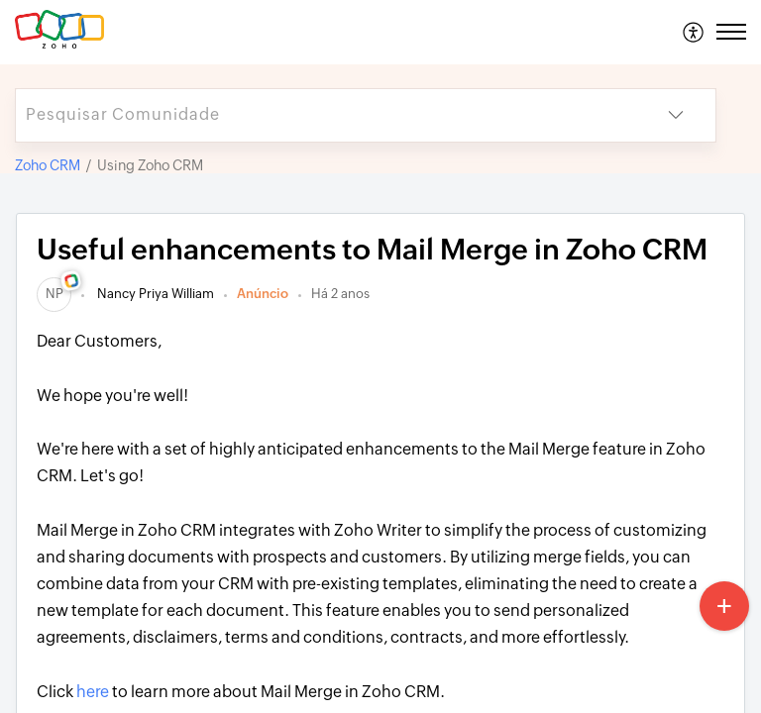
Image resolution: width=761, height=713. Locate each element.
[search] (326, 115)
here (92, 691)
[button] (694, 31)
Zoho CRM (47, 165)
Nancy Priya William (154, 293)
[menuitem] (694, 31)
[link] (54, 293)
